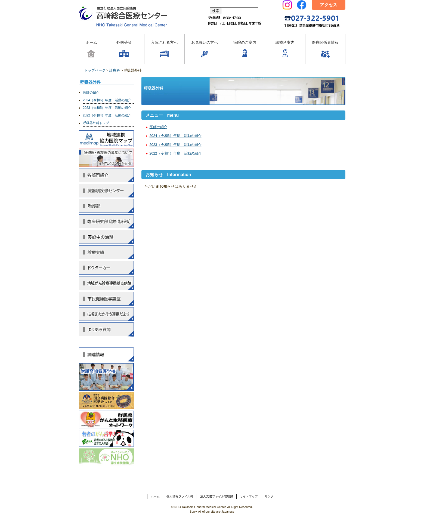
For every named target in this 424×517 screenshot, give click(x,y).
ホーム (91, 49)
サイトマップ (249, 496)
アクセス (328, 4)
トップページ (95, 70)
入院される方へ (164, 49)
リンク (269, 496)
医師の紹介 (158, 127)
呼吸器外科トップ (96, 123)
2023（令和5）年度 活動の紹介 (176, 145)
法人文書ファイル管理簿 (216, 496)
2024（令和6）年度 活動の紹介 (176, 136)
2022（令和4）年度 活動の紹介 (176, 153)
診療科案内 (285, 49)
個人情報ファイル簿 (179, 496)
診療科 (114, 70)
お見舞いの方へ (204, 49)
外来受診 (124, 49)
